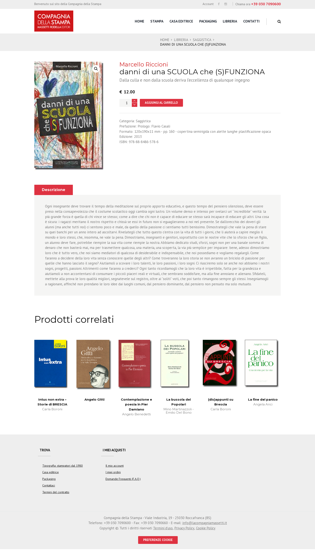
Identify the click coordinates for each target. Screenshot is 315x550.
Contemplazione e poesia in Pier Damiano (136, 404)
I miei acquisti (115, 450)
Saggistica (202, 39)
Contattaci (48, 486)
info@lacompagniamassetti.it (204, 523)
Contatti (251, 21)
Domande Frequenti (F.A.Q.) (123, 480)
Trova (45, 450)
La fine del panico (263, 399)
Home (139, 21)
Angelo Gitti (94, 399)
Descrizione (54, 189)
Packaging (208, 21)
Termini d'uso (162, 528)
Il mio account (114, 466)
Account (208, 4)
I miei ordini (113, 473)
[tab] (53, 190)
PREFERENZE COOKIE (158, 541)
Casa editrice (181, 21)
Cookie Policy (206, 528)
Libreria (230, 21)
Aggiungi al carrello (162, 103)
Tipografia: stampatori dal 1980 (62, 466)
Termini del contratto (55, 493)
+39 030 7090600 (266, 3)
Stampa (156, 21)
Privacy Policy (184, 528)
